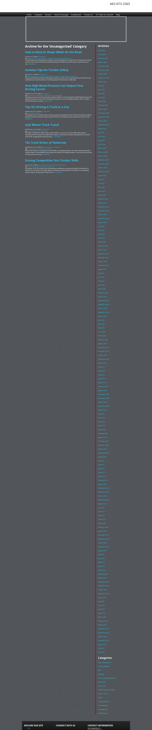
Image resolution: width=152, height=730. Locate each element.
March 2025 (101, 99)
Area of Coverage (62, 14)
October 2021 (102, 254)
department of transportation (35, 93)
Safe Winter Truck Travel (41, 121)
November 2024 (103, 115)
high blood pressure (47, 93)
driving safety (31, 75)
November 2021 (103, 251)
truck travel (37, 127)
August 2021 (102, 262)
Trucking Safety (102, 684)
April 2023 (101, 186)
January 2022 (102, 243)
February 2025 (102, 103)
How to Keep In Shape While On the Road (51, 52)
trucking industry (41, 58)
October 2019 (102, 345)
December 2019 (103, 337)
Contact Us (91, 14)
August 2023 (102, 171)
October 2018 (102, 390)
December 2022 (103, 201)
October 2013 (102, 617)
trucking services (49, 162)
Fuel (99, 650)
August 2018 (102, 398)
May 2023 (101, 183)
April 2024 (101, 141)
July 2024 (101, 130)
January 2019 (102, 379)
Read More (32, 63)
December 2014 (103, 564)
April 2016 (101, 504)
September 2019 (103, 349)
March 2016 (101, 507)
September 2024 (103, 122)
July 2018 (101, 402)
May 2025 (101, 92)
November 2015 (103, 522)
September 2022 (103, 213)
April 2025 (101, 96)
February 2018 (102, 420)
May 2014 (101, 590)
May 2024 (101, 137)
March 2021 (101, 281)
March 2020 (101, 326)
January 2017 (102, 470)
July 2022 (101, 220)
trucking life (49, 58)
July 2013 (101, 628)
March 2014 (101, 598)
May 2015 (101, 545)
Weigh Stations (102, 691)
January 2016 (102, 515)
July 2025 (101, 84)
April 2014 (101, 594)
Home (29, 14)
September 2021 (103, 258)
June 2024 (101, 134)
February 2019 (102, 375)
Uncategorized (41, 56)
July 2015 (101, 538)
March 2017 (101, 462)
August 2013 (102, 624)
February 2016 (102, 511)
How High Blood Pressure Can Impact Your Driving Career (57, 85)
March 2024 (101, 145)
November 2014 (103, 568)
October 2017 (102, 436)
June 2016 (101, 496)
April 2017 (101, 458)
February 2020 (102, 330)
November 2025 (103, 69)
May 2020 (101, 319)
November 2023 (103, 160)
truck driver (41, 145)
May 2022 (101, 228)
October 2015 (102, 526)
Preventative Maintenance (106, 657)
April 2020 (101, 322)
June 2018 (101, 405)
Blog (122, 14)
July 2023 (101, 175)
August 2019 (102, 352)
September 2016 (103, 485)
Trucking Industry (103, 680)
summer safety (38, 75)
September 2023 (103, 167)
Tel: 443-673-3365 (92, 712)
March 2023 (101, 190)
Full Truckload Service (103, 723)
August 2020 (102, 307)
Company (38, 14)
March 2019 (101, 371)
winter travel (43, 127)
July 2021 (101, 266)
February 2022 (102, 239)
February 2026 (102, 58)
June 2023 (101, 179)
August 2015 (102, 534)
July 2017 (101, 447)
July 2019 (101, 356)
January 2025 (102, 107)
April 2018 (101, 413)
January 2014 (102, 606)
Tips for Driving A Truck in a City (45, 104)
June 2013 (101, 632)
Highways (101, 653)
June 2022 (101, 224)
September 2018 (103, 394)
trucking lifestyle (56, 58)
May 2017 (101, 454)
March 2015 (101, 553)
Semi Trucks (101, 665)
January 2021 (102, 288)
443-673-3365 (120, 4)
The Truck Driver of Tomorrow (44, 139)
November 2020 (103, 296)
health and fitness (32, 58)
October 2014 (102, 572)
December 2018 (103, 383)
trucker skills (41, 162)
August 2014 (102, 579)
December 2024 (103, 111)
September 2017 (103, 439)
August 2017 (102, 443)
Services (48, 14)
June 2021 (101, 269)
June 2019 (101, 360)
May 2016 (101, 500)
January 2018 (102, 424)
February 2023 (102, 194)
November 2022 (103, 205)
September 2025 (103, 77)
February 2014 (102, 602)
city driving (30, 110)
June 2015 (101, 541)
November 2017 (103, 432)
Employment (78, 14)
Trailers (100, 676)
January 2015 (102, 560)
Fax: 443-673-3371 (92, 714)
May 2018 (101, 409)
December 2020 (103, 292)
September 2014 (103, 575)
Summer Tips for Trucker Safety (45, 69)
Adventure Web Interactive (100, 728)
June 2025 (101, 88)
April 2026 (101, 50)
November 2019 (103, 341)
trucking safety (64, 58)
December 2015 (103, 519)
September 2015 (103, 530)
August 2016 (102, 488)
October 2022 (102, 209)
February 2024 (102, 149)
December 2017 (103, 428)
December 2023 (103, 156)
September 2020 (103, 303)
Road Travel (101, 661)
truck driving (37, 110)
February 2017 (102, 466)
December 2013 (103, 609)
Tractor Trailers (52, 160)
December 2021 (103, 247)
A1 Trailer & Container (108, 14)
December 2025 (103, 66)
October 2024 (102, 118)
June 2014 (101, 587)
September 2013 (103, 621)
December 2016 (103, 473)
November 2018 (103, 386)
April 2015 (101, 549)
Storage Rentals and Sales (106, 668)
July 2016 (101, 492)
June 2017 (101, 451)
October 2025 (102, 73)
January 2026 (102, 62)
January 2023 (102, 198)
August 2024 (102, 126)
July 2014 (101, 583)
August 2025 (102, 81)
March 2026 (101, 54)
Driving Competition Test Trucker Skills (50, 156)
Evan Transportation (47, 143)
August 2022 (102, 217)
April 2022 (101, 232)
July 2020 (101, 311)
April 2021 (101, 277)
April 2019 (101, 368)
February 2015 (102, 556)
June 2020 (101, 315)
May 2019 (101, 364)
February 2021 (102, 284)
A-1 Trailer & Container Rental (88, 723)
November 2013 (103, 613)
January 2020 (102, 334)
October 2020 (102, 300)
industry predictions (33, 145)
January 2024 (102, 152)
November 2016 (103, 477)
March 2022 (101, 235)
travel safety (30, 127)
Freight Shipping (103, 646)
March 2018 (101, 417)
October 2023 (102, 164)
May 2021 (101, 273)
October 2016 (102, 481)
